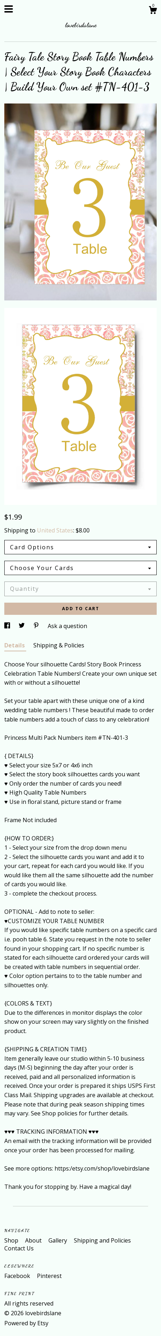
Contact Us (19, 1248)
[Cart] (153, 10)
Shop (12, 1240)
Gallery (58, 1240)
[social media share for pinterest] (37, 626)
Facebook (18, 1276)
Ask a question (67, 626)
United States (55, 530)
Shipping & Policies (58, 645)
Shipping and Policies (102, 1240)
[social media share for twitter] (22, 626)
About (34, 1240)
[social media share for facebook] (7, 626)
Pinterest (49, 1276)
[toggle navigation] (8, 9)
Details (15, 645)
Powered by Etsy (26, 1323)
